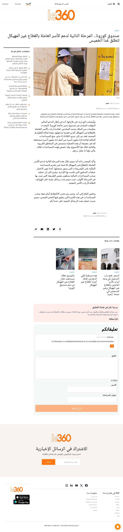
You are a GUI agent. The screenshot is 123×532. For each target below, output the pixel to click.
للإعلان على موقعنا (91, 502)
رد (112, 346)
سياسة (117, 496)
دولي (118, 516)
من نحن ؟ (94, 496)
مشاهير (117, 513)
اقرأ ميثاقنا (113, 319)
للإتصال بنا (93, 507)
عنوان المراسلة (109, 395)
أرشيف (95, 510)
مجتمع (117, 502)
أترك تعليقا (76, 408)
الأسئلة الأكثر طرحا (91, 499)
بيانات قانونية (93, 505)
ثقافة (117, 505)
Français (18, 4)
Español (5, 4)
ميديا (117, 507)
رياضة (117, 510)
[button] (118, 527)
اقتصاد (116, 30)
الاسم (113, 385)
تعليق (114, 355)
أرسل (48, 462)
